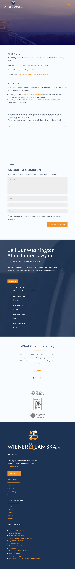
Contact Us (14, 473)
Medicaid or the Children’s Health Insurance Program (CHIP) (44, 100)
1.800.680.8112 (19, 287)
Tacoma (10, 516)
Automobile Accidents (17, 530)
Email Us (12, 281)
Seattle (10, 507)
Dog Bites (12, 548)
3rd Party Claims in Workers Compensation (25, 558)
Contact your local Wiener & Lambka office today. (35, 120)
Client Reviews (12, 466)
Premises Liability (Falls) (18, 551)
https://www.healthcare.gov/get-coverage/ (33, 74)
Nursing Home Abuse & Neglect (20, 538)
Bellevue (10, 510)
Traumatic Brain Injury (17, 546)
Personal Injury (14, 553)
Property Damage (15, 556)
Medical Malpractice (16, 536)
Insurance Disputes (16, 543)
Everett (10, 519)
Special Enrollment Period (32, 95)
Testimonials (12, 495)
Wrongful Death (15, 533)
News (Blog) (11, 492)
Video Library (12, 489)
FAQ (8, 486)
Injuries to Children (16, 541)
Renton (10, 513)
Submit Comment (57, 224)
